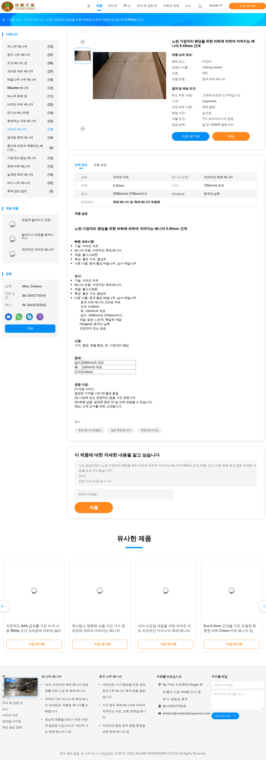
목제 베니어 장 (149, 430)
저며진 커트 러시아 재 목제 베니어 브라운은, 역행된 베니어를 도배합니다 (66, 705)
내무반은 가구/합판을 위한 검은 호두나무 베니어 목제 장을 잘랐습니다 (124, 691)
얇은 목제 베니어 (121, 430)
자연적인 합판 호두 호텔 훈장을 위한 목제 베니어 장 (123, 728)
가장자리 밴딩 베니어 (30, 158)
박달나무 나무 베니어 (30, 80)
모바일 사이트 (11, 721)
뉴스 (5, 709)
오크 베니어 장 (30, 63)
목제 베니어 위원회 (89, 430)
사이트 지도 (10, 715)
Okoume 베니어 (30, 88)
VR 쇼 (6, 697)
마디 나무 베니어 (30, 183)
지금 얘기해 (247, 6)
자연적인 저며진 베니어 (38, 249)
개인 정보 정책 (12, 727)
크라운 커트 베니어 (30, 71)
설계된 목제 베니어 (30, 175)
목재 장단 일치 (30, 191)
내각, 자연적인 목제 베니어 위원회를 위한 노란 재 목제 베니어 (66, 687)
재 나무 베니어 (30, 46)
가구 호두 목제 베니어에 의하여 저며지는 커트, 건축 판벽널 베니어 (124, 711)
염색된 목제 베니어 (30, 138)
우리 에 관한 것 (12, 703)
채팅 (30, 328)
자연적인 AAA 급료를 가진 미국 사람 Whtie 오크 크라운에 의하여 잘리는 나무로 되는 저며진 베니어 (33, 631)
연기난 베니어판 (30, 113)
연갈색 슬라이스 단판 (36, 220)
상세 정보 (81, 164)
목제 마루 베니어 (30, 166)
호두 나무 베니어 (30, 55)
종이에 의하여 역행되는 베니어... (30, 147)
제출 (93, 507)
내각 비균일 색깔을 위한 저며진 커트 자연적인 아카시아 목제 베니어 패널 (164, 631)
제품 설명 (100, 164)
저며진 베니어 (30, 129)
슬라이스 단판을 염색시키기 (38, 236)
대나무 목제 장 (30, 96)
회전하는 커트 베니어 (30, 121)
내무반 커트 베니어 (30, 104)
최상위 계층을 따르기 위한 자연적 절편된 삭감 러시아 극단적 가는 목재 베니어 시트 (66, 725)
